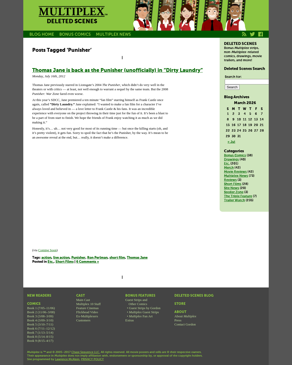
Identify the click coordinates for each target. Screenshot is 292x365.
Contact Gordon (185, 324)
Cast (80, 295)
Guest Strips (144, 312)
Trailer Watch (234, 200)
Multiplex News (236, 176)
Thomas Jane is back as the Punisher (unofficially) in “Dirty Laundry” (117, 70)
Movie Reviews (235, 171)
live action (61, 257)
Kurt (211, 21)
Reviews (230, 180)
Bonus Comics (235, 155)
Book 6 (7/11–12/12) (41, 328)
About (180, 312)
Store (180, 304)
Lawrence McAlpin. (67, 359)
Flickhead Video (87, 312)
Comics (34, 304)
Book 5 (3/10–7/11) (40, 324)
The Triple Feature (238, 196)
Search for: (233, 77)
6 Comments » (87, 261)
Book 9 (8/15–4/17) (40, 341)
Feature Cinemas (87, 308)
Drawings (231, 159)
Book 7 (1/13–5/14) (40, 332)
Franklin (234, 21)
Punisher (78, 257)
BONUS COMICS (75, 34)
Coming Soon (47, 250)
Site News (231, 188)
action (46, 257)
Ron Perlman (97, 257)
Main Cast (83, 300)
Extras (129, 320)
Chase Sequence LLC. (85, 352)
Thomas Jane (137, 257)
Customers (83, 320)
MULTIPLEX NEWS (113, 34)
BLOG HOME (41, 34)
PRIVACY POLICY (92, 359)
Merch (229, 167)
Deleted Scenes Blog (194, 295)
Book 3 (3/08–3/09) (40, 316)
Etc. (51, 261)
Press (177, 320)
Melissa (188, 21)
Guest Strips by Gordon (144, 308)
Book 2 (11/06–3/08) (41, 312)
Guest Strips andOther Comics (136, 302)
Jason (142, 21)
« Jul (231, 142)
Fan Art (140, 316)
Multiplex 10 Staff (88, 304)
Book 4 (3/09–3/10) (40, 320)
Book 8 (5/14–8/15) (40, 336)
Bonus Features (140, 295)
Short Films (64, 261)
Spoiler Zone (233, 192)
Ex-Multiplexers (87, 316)
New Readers (39, 295)
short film (117, 257)
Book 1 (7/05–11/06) (41, 308)
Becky (165, 21)
